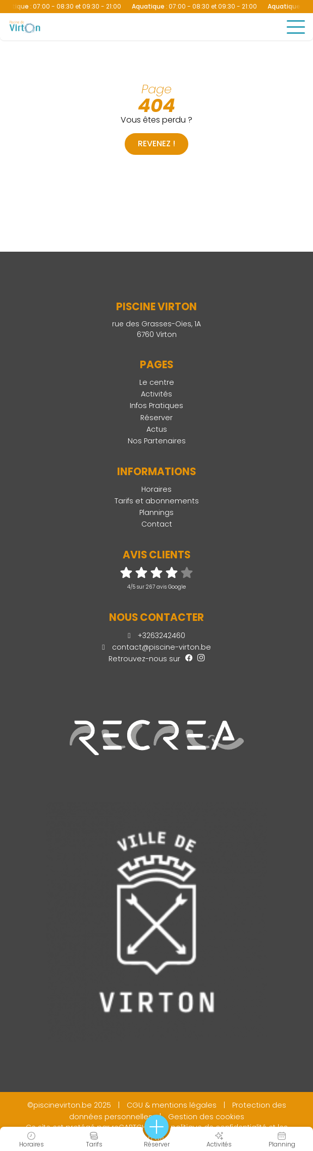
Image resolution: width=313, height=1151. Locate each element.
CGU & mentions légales (172, 1105)
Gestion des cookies (206, 1117)
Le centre (156, 382)
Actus (156, 429)
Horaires (156, 489)
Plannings (156, 512)
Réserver (156, 418)
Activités (156, 394)
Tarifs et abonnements (157, 501)
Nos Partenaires (157, 441)
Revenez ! (156, 143)
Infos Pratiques (156, 405)
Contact (156, 524)
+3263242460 (156, 635)
